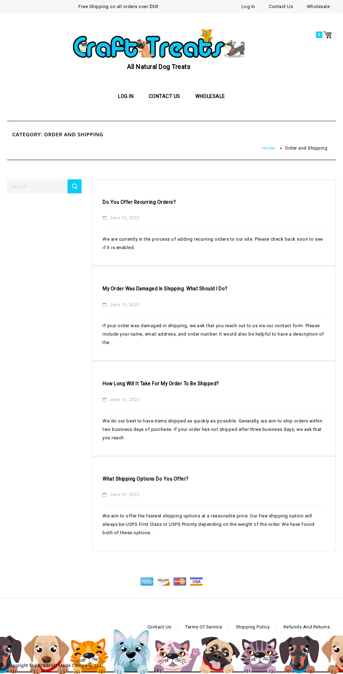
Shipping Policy (253, 627)
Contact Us (281, 6)
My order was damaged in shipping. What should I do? (183, 288)
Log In (248, 6)
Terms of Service (203, 627)
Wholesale (318, 6)
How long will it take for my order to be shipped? (177, 383)
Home (268, 148)
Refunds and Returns (307, 627)
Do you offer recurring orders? (149, 202)
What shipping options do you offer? (157, 478)
